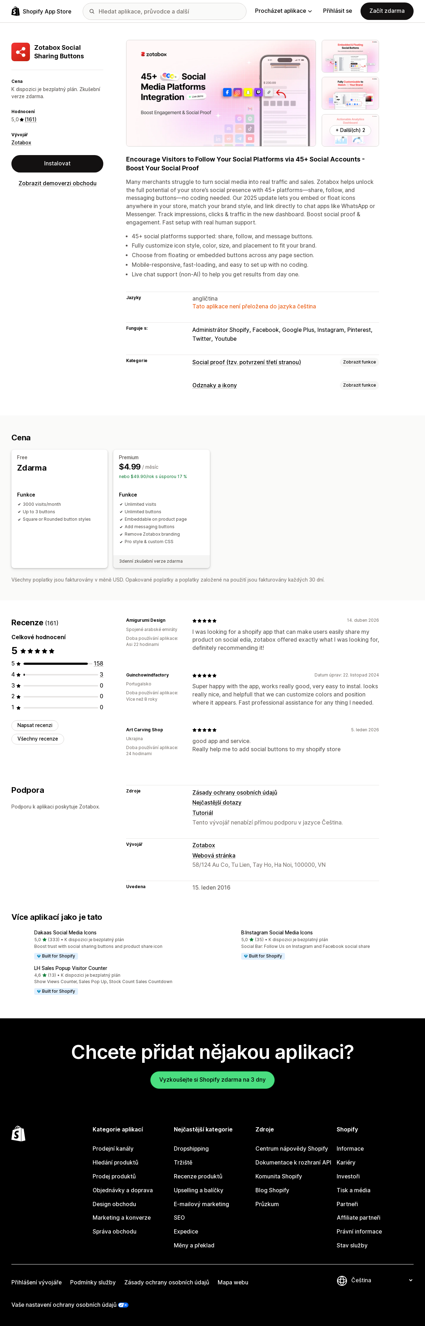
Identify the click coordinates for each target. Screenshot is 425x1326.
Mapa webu (233, 1282)
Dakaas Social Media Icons (65, 932)
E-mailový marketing (201, 1203)
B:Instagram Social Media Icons (277, 932)
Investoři (348, 1176)
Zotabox (21, 142)
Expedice (186, 1231)
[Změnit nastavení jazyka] (382, 1280)
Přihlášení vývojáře (36, 1282)
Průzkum (267, 1203)
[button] (109, 945)
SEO (179, 1217)
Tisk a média (353, 1190)
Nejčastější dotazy (217, 802)
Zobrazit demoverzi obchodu (58, 183)
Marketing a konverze (122, 1217)
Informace (350, 1148)
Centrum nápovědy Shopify (291, 1148)
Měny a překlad (194, 1245)
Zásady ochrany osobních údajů (234, 792)
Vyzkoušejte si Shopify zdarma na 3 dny (212, 1079)
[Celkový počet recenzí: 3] (101, 674)
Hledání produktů (115, 1162)
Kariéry (346, 1162)
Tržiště (183, 1162)
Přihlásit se (337, 10)
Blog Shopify (272, 1190)
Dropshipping (191, 1148)
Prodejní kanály (113, 1148)
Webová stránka (213, 855)
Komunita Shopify (278, 1176)
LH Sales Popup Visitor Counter (70, 968)
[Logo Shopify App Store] (41, 11)
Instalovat (57, 163)
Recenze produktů (198, 1176)
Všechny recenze (37, 739)
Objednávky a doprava (123, 1190)
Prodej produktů (114, 1176)
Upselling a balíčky (198, 1190)
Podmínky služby (93, 1282)
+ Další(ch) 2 (350, 130)
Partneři (347, 1203)
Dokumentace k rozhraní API (293, 1162)
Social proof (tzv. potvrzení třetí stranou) (246, 362)
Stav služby (352, 1245)
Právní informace (359, 1231)
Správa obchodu (114, 1231)
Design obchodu (114, 1203)
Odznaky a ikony (214, 385)
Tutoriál (202, 813)
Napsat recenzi (34, 725)
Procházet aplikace (283, 10)
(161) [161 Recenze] (31, 119)
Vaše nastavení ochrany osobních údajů (63, 1304)
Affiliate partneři (358, 1217)
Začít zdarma (387, 10)
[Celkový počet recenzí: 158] (98, 663)
